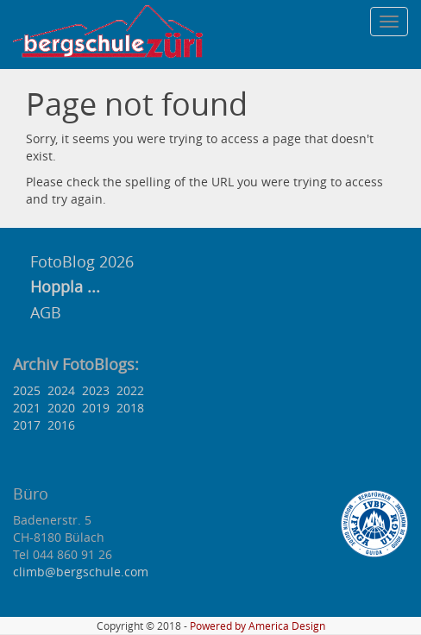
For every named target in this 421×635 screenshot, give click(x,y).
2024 (61, 390)
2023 (96, 390)
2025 (27, 390)
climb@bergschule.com (80, 571)
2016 (61, 425)
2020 (61, 407)
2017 (27, 425)
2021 (27, 407)
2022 (130, 390)
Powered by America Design (257, 625)
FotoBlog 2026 (80, 261)
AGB (45, 312)
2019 (96, 407)
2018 (130, 407)
